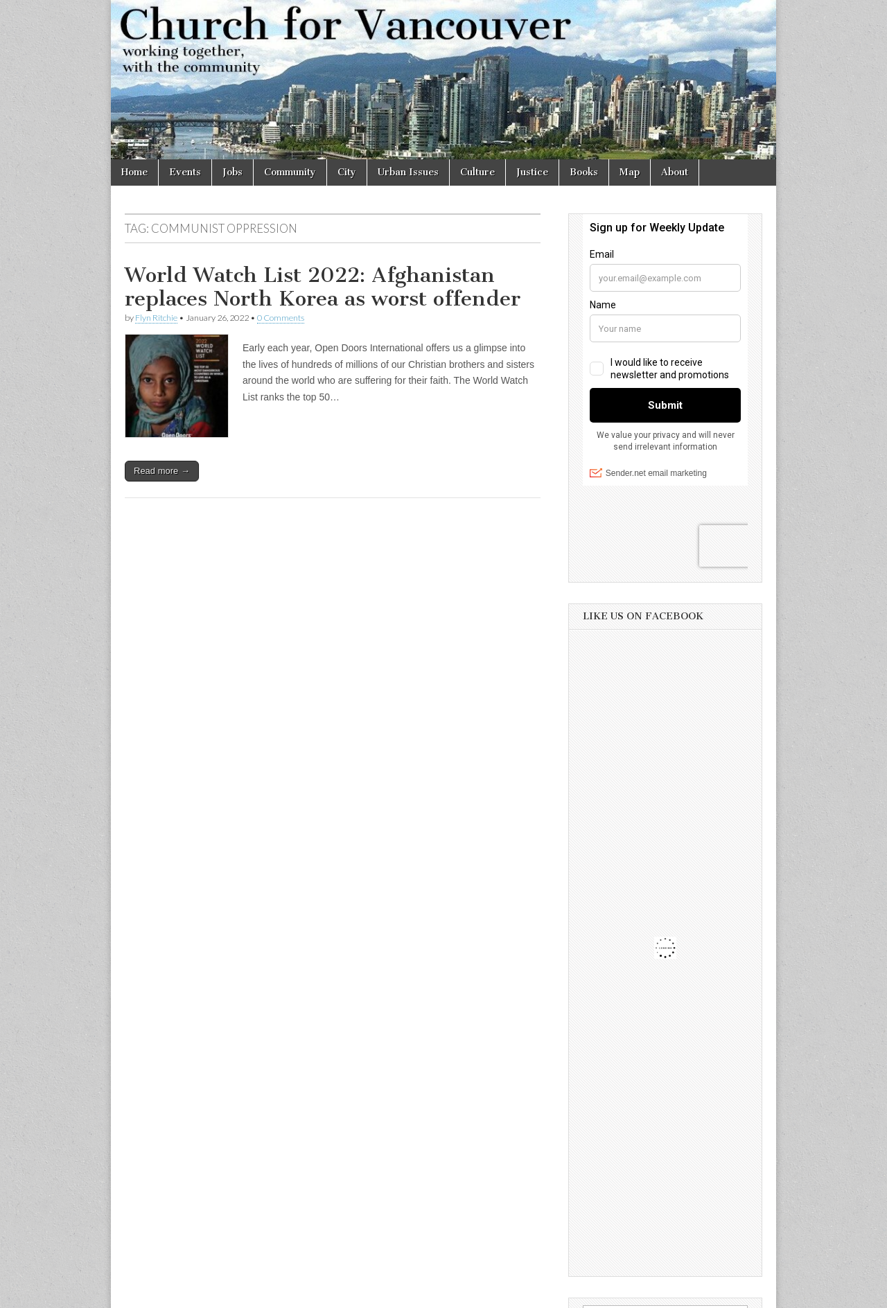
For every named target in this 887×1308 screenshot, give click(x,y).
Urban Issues (408, 172)
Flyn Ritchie (156, 317)
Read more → (162, 471)
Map (630, 172)
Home (134, 172)
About (674, 172)
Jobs (232, 172)
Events (185, 172)
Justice (532, 172)
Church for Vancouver (230, 1293)
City (346, 172)
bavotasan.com (732, 1293)
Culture (477, 172)
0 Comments (280, 317)
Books (584, 172)
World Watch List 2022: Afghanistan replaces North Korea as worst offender (322, 287)
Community (290, 172)
